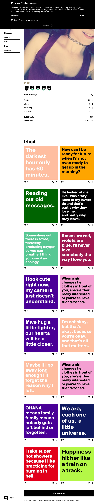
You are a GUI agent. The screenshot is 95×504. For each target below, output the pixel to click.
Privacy (72, 501)
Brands (35, 501)
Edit (82, 16)
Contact (58, 501)
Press (53, 501)
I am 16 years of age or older (26, 20)
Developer (47, 501)
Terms (77, 501)
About (25, 501)
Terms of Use (31, 10)
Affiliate (40, 501)
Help (30, 501)
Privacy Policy (34, 12)
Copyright (65, 501)
